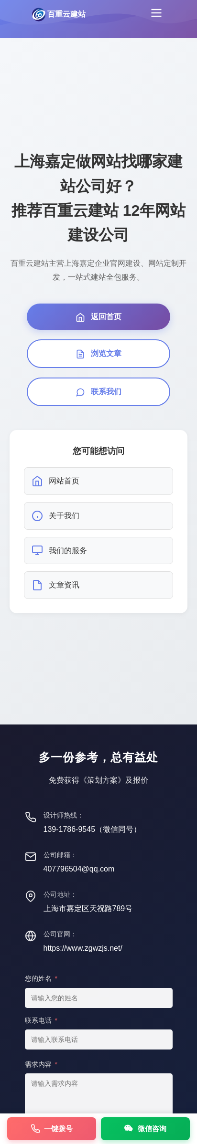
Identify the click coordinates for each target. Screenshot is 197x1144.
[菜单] (156, 14)
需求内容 (41, 1064)
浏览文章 (98, 354)
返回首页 (98, 317)
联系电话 (41, 1020)
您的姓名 (41, 978)
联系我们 (98, 392)
